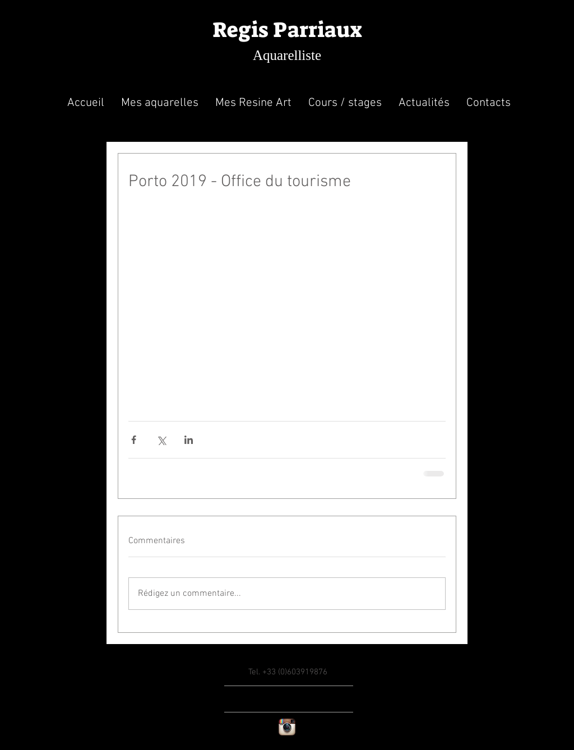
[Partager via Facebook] (133, 439)
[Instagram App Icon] (287, 727)
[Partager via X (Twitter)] (161, 439)
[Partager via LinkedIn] (188, 439)
